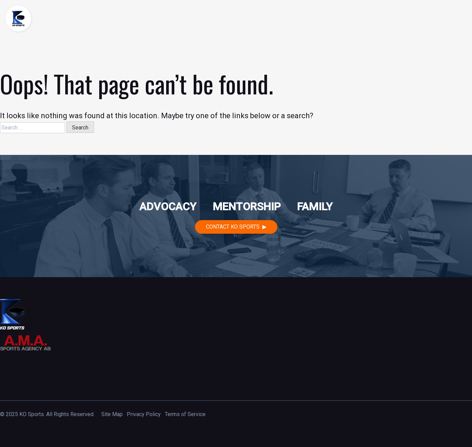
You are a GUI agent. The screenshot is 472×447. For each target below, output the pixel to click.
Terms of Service (185, 414)
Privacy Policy (144, 414)
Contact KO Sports (233, 227)
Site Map (112, 414)
